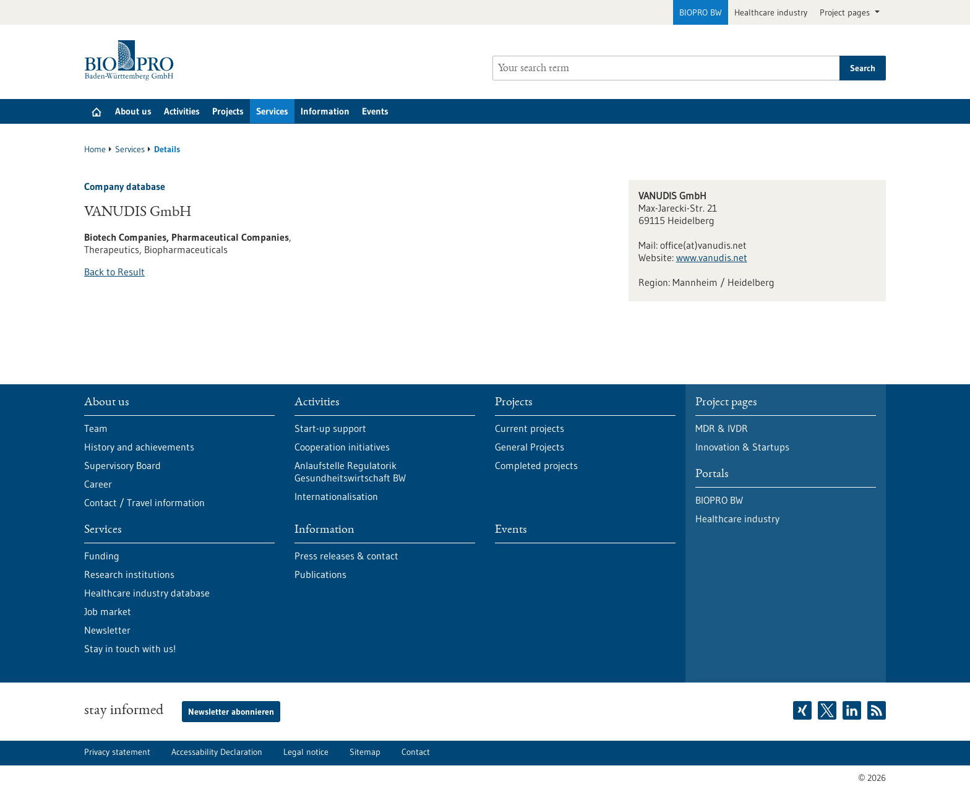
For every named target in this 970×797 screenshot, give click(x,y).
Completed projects (536, 465)
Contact (415, 751)
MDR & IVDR (721, 428)
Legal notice (305, 751)
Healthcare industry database (147, 593)
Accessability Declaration (216, 751)
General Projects (529, 447)
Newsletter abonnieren (231, 711)
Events (375, 111)
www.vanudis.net (711, 257)
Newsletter (107, 630)
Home (95, 149)
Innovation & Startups (742, 447)
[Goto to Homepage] (132, 60)
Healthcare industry (770, 12)
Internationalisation (336, 496)
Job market (107, 611)
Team (96, 428)
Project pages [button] (846, 12)
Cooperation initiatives (342, 447)
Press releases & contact (346, 555)
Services (272, 111)
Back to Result (114, 271)
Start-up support (330, 428)
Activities (182, 111)
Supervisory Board (122, 465)
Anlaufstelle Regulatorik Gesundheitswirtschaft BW (350, 471)
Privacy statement (117, 751)
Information (325, 111)
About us (133, 111)
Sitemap (365, 751)
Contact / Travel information (144, 502)
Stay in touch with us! (130, 648)
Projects (228, 111)
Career (98, 484)
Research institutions (129, 574)
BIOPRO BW (700, 12)
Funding (101, 555)
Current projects (529, 428)
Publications (320, 574)
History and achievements (139, 447)
